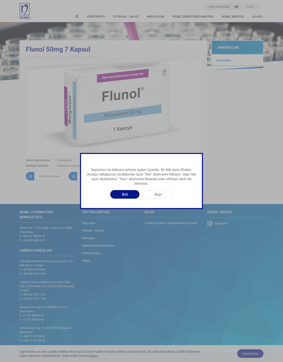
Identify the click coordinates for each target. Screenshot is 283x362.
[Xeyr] (158, 194)
